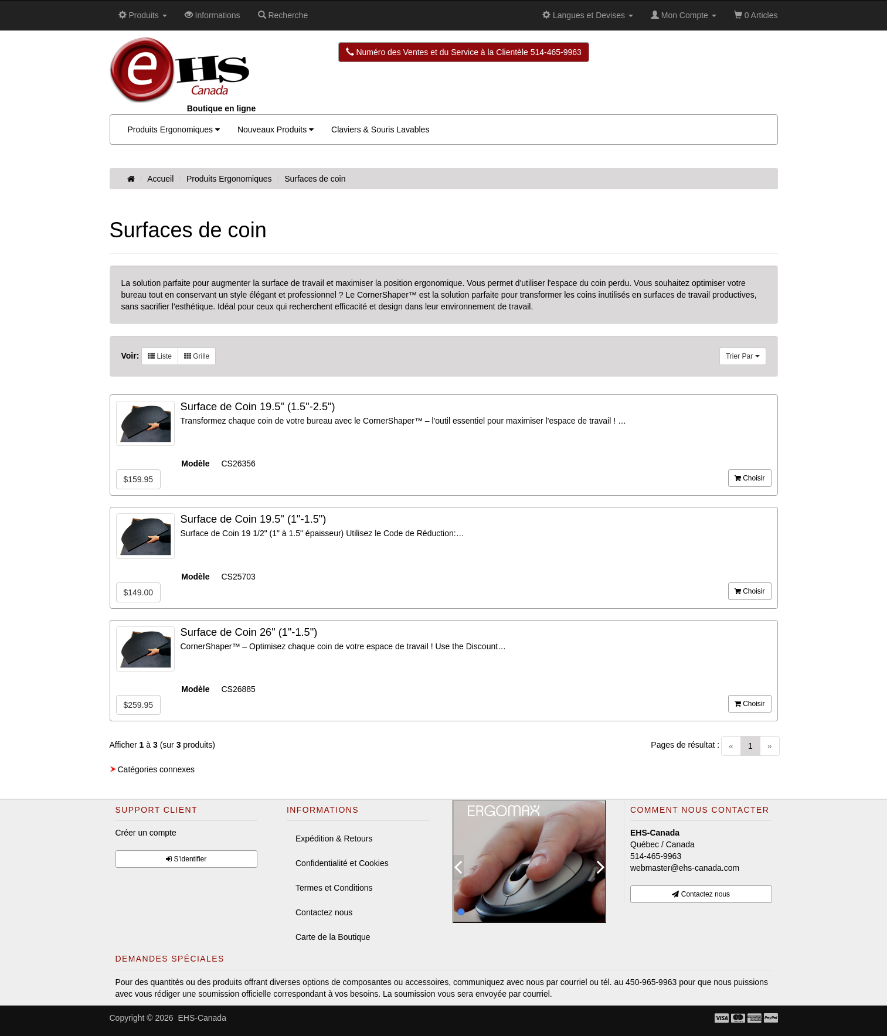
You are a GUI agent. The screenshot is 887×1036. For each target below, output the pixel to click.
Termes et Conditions (334, 887)
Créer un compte (145, 832)
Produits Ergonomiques (174, 129)
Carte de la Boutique (333, 937)
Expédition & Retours (334, 838)
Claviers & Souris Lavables (380, 129)
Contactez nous (323, 912)
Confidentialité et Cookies (342, 863)
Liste (160, 356)
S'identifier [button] (186, 859)
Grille (196, 356)
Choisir (750, 478)
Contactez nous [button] (701, 894)
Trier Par (743, 356)
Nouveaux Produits (275, 129)
